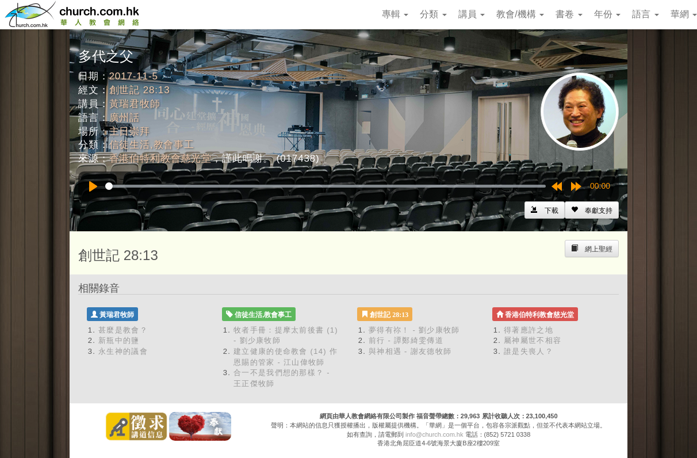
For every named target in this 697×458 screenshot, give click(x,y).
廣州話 (124, 117)
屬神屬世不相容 (532, 340)
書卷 (569, 14)
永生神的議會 (123, 351)
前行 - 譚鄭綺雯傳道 (406, 340)
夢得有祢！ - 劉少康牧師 (414, 330)
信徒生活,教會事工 (151, 144)
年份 (607, 14)
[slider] (325, 186)
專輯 (395, 14)
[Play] (93, 186)
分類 (433, 14)
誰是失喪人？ (528, 351)
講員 (471, 14)
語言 (645, 14)
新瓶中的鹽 (119, 340)
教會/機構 (520, 14)
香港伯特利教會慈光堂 (160, 158)
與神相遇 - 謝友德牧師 (410, 351)
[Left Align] (592, 210)
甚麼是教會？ (123, 330)
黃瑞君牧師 (134, 103)
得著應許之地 (528, 330)
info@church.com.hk (434, 434)
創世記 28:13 (139, 90)
